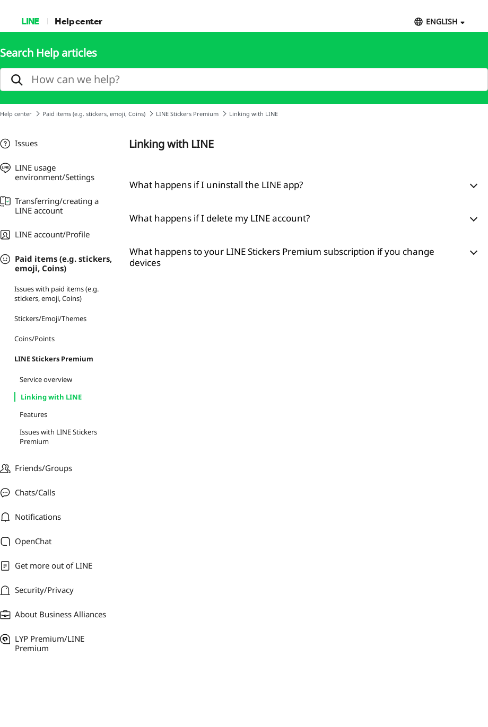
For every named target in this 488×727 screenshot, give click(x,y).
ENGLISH (441, 21)
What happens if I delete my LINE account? (219, 218)
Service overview (46, 379)
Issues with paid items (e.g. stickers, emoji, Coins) (56, 293)
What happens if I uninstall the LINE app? (216, 185)
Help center (78, 20)
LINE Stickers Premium (187, 114)
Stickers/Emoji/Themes (50, 318)
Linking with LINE (51, 397)
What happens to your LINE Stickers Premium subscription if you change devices (281, 257)
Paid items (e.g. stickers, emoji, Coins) (93, 114)
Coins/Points (34, 338)
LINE (30, 20)
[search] (244, 79)
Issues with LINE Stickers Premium (58, 436)
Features (33, 414)
